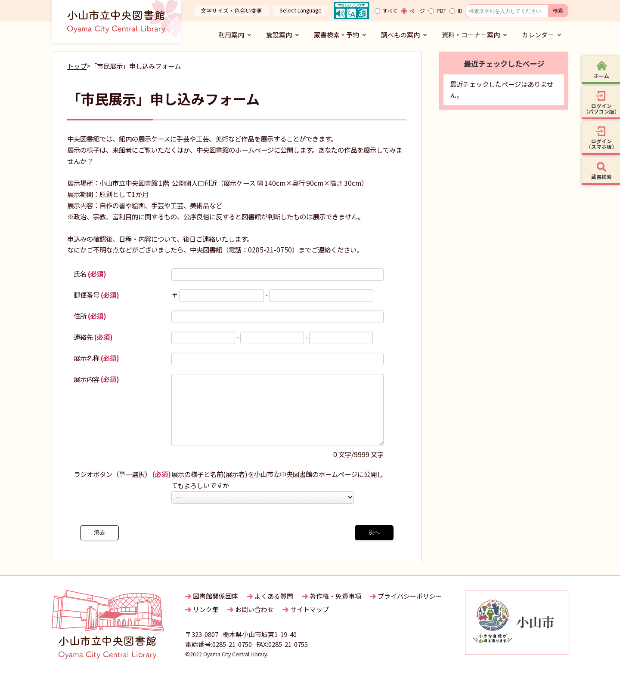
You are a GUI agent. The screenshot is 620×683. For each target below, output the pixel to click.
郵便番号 (96, 294)
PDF (441, 10)
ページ (417, 10)
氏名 (90, 273)
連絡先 (93, 337)
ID (460, 10)
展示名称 (96, 358)
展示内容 (96, 379)
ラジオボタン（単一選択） (122, 487)
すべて (390, 10)
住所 (90, 315)
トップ (77, 66)
